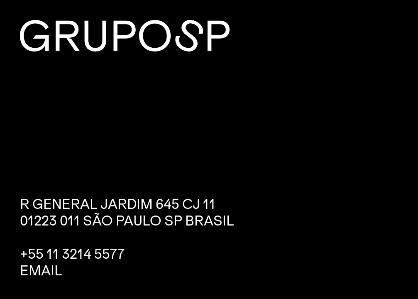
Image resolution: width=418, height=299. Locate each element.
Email (41, 270)
